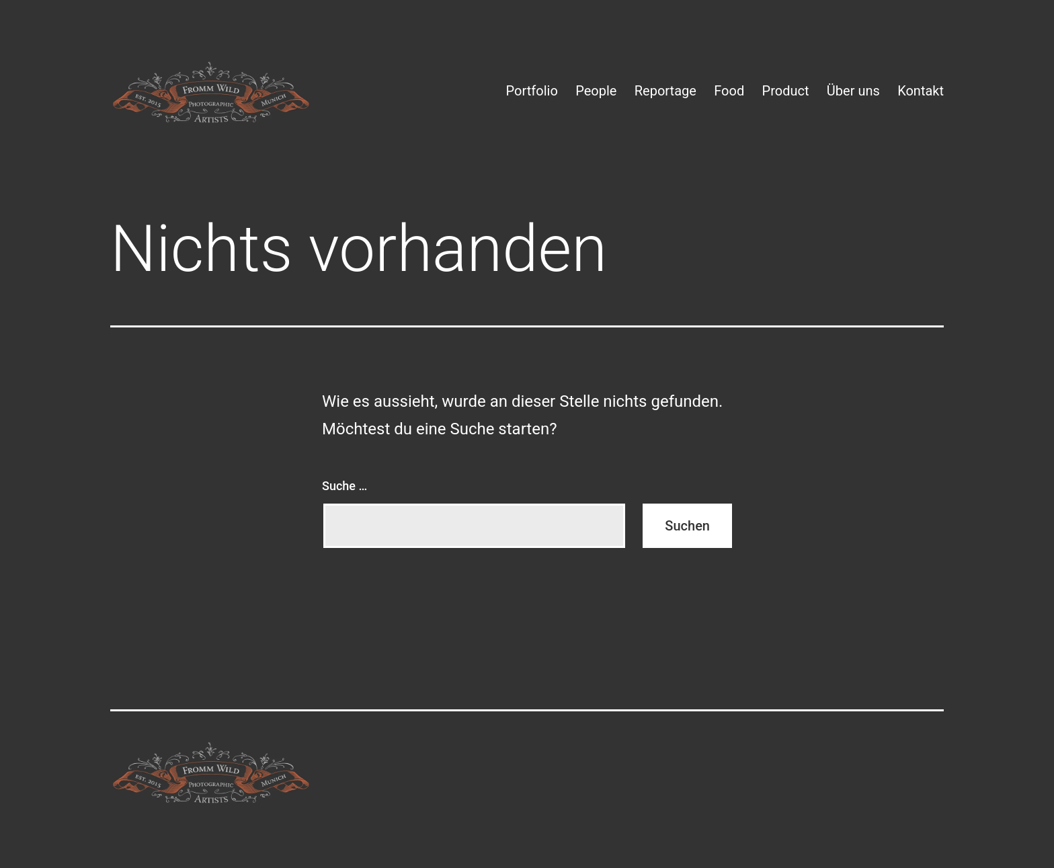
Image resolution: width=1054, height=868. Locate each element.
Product (785, 91)
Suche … (344, 486)
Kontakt (920, 91)
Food (729, 91)
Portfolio (532, 91)
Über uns (853, 91)
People (595, 91)
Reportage (665, 91)
